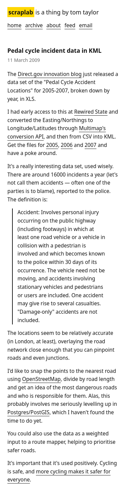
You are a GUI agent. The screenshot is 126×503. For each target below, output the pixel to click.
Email (85, 25)
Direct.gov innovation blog (50, 74)
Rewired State (91, 111)
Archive (34, 25)
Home (14, 25)
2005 (52, 145)
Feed (70, 25)
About (53, 25)
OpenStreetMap (41, 379)
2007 (90, 145)
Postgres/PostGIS (28, 412)
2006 (67, 145)
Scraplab (20, 12)
